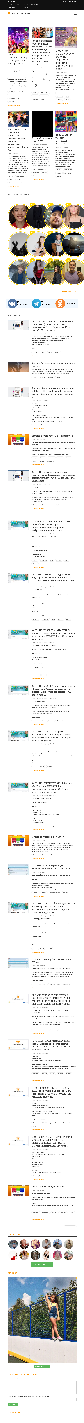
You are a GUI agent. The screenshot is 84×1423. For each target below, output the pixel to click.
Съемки (35, 95)
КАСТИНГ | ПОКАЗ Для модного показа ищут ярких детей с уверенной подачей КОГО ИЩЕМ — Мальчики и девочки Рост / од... (53, 579)
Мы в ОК (71, 303)
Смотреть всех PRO (67, 291)
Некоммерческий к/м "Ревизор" (49, 1186)
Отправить (13, 1404)
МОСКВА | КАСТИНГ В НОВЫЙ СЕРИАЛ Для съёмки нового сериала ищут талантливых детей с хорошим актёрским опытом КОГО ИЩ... (52, 526)
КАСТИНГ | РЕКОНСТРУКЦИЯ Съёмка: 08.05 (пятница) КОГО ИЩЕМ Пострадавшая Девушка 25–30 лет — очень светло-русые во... (52, 787)
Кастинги (12, 4)
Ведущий (35, 892)
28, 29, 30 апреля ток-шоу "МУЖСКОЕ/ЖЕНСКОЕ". (63, 139)
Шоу (43, 855)
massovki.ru (66, 892)
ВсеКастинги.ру (20, 12)
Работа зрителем (14, 98)
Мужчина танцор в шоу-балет (48, 836)
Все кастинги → (70, 1227)
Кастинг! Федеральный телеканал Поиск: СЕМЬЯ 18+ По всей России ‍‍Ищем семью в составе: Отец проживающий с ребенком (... (54, 392)
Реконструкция (53, 826)
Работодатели (34, 4)
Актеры (44, 172)
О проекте (25, 7)
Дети (67, 96)
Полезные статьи (14, 7)
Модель (67, 99)
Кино (50, 352)
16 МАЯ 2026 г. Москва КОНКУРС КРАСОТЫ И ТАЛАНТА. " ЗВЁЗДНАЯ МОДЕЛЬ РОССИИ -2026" (65, 60)
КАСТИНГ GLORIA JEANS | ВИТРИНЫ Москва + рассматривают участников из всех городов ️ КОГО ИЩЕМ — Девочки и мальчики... (53, 634)
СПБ (34, 169)
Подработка (68, 169)
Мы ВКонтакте (22, 303)
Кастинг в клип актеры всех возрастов (52, 435)
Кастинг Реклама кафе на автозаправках (53, 363)
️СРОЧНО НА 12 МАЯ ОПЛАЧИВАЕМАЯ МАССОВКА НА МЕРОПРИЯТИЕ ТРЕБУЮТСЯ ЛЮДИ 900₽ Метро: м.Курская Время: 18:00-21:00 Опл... (52, 1141)
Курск (34, 1176)
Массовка (12, 101)
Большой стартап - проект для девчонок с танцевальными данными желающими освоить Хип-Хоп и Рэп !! (18, 140)
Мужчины (41, 169)
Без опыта (12, 95)
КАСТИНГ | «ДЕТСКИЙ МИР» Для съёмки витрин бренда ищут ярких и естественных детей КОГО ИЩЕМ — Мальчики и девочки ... (53, 908)
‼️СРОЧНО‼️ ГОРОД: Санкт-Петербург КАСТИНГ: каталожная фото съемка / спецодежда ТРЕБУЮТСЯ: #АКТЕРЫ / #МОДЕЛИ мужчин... (51, 1092)
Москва (11, 91)
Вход (64, 1)
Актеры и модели (22, 4)
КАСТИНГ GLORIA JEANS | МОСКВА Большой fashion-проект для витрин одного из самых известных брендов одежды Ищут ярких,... (51, 736)
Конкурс (59, 99)
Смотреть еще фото (42, 1366)
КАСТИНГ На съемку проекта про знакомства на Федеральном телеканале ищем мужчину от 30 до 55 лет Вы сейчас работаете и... (54, 476)
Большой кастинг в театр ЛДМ (42, 140)
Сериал (43, 352)
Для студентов (44, 92)
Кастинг (35, 99)
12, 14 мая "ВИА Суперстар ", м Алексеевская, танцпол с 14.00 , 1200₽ (51, 867)
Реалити (35, 425)
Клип (42, 99)
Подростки (44, 95)
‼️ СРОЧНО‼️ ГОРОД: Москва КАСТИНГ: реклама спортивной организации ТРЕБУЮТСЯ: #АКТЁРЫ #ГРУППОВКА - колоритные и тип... (52, 1045)
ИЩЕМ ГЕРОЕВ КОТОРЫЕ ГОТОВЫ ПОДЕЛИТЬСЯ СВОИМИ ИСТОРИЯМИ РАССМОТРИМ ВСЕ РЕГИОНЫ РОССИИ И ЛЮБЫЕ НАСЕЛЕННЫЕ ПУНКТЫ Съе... (53, 999)
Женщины (19, 91)
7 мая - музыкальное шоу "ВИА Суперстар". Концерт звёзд (17, 59)
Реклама (50, 377)
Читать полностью (14, 105)
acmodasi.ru (50, 461)
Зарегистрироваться (42, 1264)
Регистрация (73, 1)
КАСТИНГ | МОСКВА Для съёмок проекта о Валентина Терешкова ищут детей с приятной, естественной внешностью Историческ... (53, 690)
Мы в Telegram (45, 303)
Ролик (18, 179)
